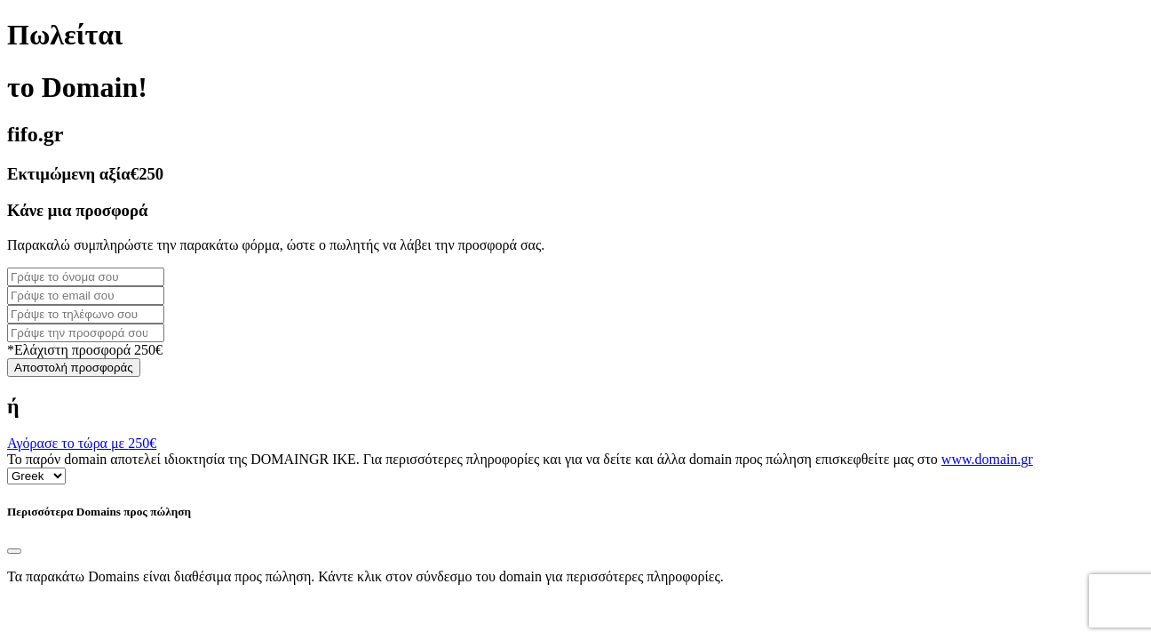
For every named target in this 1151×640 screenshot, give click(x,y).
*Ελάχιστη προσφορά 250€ (85, 349)
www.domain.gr (987, 459)
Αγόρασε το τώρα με (81, 443)
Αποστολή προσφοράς (73, 367)
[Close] (14, 551)
